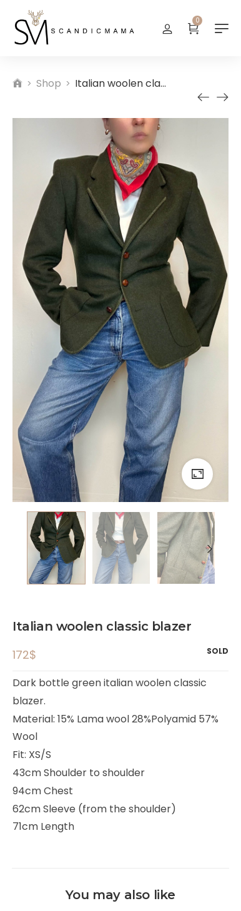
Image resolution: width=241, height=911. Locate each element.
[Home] (17, 83)
